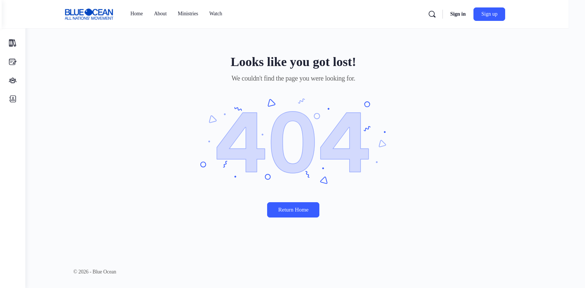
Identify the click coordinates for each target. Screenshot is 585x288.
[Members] (13, 99)
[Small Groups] (13, 80)
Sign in (478, 14)
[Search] (451, 14)
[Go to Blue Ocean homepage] (109, 13)
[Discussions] (13, 62)
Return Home (305, 210)
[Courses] (13, 43)
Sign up (509, 14)
